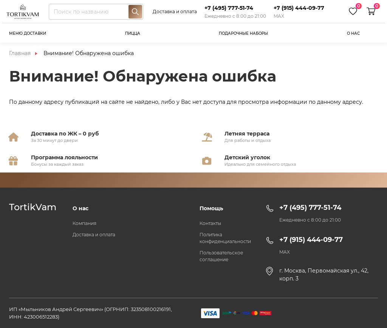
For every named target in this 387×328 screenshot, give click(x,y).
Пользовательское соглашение (221, 256)
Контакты (210, 223)
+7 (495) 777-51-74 (228, 8)
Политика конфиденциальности (225, 238)
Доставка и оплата (175, 11)
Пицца (132, 33)
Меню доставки (27, 33)
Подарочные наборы (243, 33)
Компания (84, 223)
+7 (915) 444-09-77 (299, 8)
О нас (353, 33)
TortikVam (32, 207)
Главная (20, 53)
